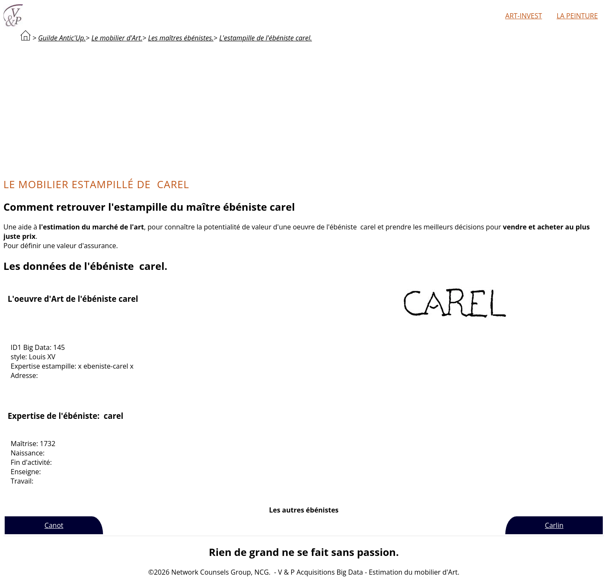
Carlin (554, 525)
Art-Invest (523, 15)
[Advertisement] (304, 109)
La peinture (577, 15)
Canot (54, 525)
